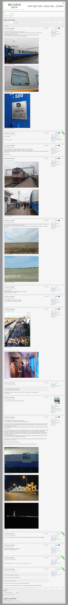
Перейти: (5, 590)
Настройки (37, 588)
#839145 (5, 147)
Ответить (6, 25)
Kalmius (8, 399)
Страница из (51, 22)
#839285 (5, 559)
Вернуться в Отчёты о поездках (9, 594)
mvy (7, 30)
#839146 (5, 160)
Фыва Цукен (9, 535)
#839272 (5, 399)
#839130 (5, 30)
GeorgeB (8, 288)
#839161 (5, 222)
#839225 (5, 384)
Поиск (17, 22)
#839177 (5, 288)
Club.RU (14, 4)
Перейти (17, 592)
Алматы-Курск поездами (9, 20)
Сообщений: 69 (45, 22)
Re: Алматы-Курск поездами (9, 28)
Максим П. (8, 134)
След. (63, 22)
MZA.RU (14, 7)
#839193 (5, 298)
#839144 (5, 134)
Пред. (41, 22)
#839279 (5, 535)
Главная (30, 6)
